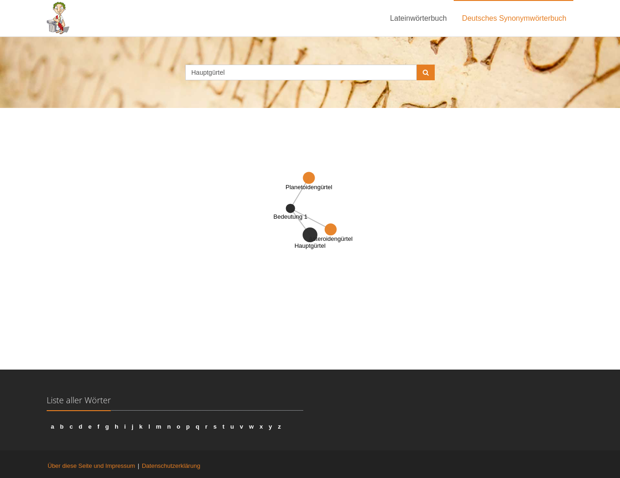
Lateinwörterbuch (418, 18)
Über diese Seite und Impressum (91, 465)
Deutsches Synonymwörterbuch (514, 18)
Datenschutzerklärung (171, 465)
